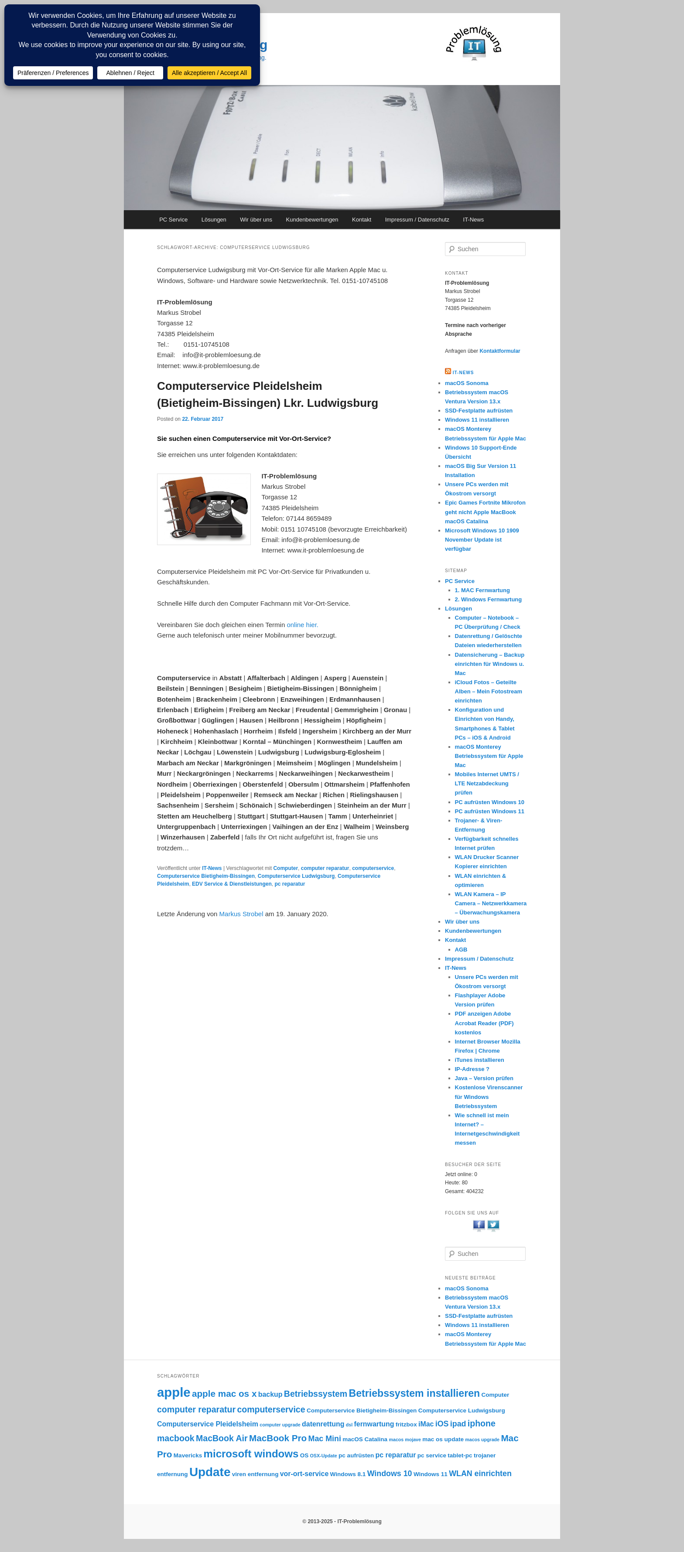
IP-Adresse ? (472, 1069)
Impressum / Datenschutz (417, 219)
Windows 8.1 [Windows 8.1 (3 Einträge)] (348, 1474)
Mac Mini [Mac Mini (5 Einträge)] (324, 1438)
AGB (461, 949)
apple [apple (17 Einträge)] (174, 1392)
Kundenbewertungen (312, 219)
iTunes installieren (479, 1060)
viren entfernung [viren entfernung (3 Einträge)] (255, 1474)
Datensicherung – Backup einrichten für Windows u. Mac (490, 663)
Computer (285, 868)
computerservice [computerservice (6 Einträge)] (271, 1409)
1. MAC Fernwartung (482, 590)
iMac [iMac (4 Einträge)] (426, 1424)
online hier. (302, 624)
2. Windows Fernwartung (488, 599)
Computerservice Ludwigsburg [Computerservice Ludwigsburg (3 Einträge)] (461, 1410)
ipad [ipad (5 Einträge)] (458, 1423)
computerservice (373, 868)
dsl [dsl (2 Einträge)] (349, 1424)
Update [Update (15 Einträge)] (209, 1472)
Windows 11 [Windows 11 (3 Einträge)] (431, 1474)
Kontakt (361, 219)
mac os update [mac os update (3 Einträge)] (443, 1439)
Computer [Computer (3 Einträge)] (495, 1395)
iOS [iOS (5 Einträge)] (442, 1423)
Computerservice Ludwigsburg (296, 876)
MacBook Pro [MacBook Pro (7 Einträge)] (278, 1438)
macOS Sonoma (467, 383)
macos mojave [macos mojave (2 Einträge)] (405, 1439)
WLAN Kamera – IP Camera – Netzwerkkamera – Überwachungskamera (491, 903)
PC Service (173, 219)
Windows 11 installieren (477, 419)
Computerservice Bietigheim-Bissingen (206, 876)
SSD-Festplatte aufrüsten (479, 410)
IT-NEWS (463, 372)
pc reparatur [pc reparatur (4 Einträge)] (396, 1455)
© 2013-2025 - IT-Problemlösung (342, 1521)
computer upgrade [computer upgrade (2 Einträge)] (280, 1424)
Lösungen (214, 219)
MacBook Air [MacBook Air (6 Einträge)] (222, 1438)
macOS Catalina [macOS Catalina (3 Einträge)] (364, 1439)
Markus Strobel (241, 914)
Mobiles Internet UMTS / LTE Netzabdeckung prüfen (487, 783)
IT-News (473, 219)
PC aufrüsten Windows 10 (490, 802)
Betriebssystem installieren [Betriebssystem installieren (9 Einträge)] (414, 1393)
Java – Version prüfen (484, 1078)
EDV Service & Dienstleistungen (232, 884)
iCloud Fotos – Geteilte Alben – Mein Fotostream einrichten (489, 691)
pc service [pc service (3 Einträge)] (431, 1455)
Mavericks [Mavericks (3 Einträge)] (188, 1455)
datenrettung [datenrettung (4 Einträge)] (323, 1424)
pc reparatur (289, 884)
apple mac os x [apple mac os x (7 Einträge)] (224, 1393)
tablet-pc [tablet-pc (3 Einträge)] (460, 1455)
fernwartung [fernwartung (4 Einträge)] (374, 1424)
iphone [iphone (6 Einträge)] (482, 1423)
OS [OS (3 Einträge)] (304, 1455)
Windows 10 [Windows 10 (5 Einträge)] (389, 1473)
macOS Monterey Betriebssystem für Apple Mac (489, 756)
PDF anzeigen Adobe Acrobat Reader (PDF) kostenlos (484, 1022)
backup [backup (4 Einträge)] (270, 1394)
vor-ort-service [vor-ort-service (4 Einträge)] (304, 1473)
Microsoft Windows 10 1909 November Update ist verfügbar (482, 539)
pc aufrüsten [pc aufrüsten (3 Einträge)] (356, 1455)
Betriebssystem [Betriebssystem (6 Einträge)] (315, 1394)
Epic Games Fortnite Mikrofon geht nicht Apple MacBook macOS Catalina (485, 511)
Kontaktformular (499, 351)
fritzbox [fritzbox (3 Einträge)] (406, 1424)
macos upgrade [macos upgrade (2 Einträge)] (482, 1439)
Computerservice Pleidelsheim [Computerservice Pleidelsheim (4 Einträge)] (207, 1424)
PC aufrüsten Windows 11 (490, 811)
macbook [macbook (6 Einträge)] (176, 1438)
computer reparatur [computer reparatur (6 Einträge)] (196, 1409)
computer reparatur (325, 868)
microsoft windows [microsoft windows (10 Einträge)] (251, 1454)
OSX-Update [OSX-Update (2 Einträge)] (323, 1455)
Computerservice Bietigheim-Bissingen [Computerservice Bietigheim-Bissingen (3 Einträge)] (362, 1410)
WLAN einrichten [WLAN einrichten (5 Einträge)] (480, 1473)
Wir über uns (256, 219)
